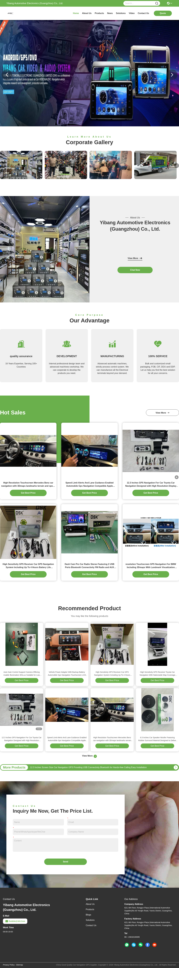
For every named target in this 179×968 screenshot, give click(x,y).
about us (86, 13)
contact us (143, 13)
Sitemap (19, 965)
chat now (135, 270)
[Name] (156, 3)
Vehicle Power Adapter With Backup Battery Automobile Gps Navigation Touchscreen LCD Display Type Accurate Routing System (67, 673)
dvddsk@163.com (15, 921)
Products (90, 909)
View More (135, 258)
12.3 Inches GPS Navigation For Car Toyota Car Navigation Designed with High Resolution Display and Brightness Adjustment (150, 485)
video (132, 13)
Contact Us (91, 925)
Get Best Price (21, 680)
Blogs (88, 915)
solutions (121, 13)
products (99, 13)
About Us (90, 904)
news (110, 13)
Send (65, 862)
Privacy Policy (9, 965)
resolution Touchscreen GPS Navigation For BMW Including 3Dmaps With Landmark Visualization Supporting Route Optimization (150, 566)
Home (76, 13)
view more (162, 413)
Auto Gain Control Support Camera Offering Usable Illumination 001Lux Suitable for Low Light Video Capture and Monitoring (21, 673)
